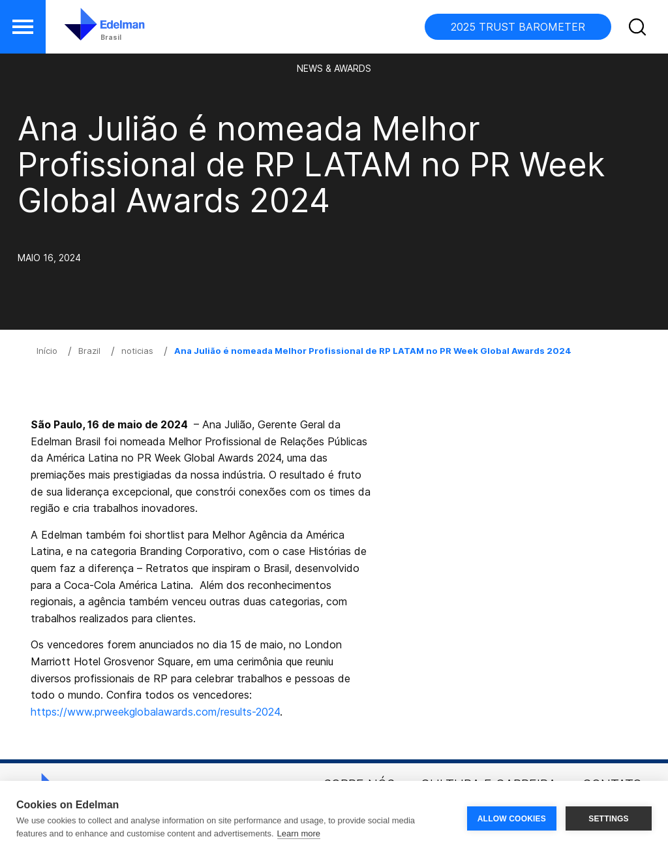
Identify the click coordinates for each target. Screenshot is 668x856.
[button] (23, 27)
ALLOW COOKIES (512, 818)
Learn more (298, 833)
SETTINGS (608, 818)
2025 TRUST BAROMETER (518, 26)
